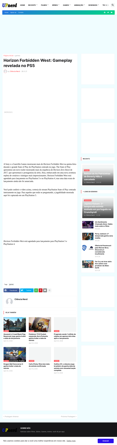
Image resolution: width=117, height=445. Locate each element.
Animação (78, 5)
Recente (32, 5)
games (17, 55)
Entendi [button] (106, 441)
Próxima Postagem (68, 416)
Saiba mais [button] (71, 441)
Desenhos (92, 5)
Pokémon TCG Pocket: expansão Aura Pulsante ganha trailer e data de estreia (38, 337)
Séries (55, 5)
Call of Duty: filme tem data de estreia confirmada (39, 365)
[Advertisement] (58, 34)
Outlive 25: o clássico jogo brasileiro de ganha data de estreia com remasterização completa (65, 367)
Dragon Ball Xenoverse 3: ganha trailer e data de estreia (13, 366)
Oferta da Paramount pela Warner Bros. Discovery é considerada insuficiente (103, 250)
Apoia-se (13, 12)
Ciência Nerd (21, 299)
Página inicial (8, 55)
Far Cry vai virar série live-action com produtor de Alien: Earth (103, 265)
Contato (20, 12)
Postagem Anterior (12, 416)
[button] (107, 5)
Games (66, 5)
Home (22, 5)
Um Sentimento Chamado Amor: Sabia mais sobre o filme (103, 224)
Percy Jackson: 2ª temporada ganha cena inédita (104, 236)
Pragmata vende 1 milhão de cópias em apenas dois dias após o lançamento (65, 336)
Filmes (44, 5)
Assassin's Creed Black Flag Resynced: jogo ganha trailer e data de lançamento (15, 336)
